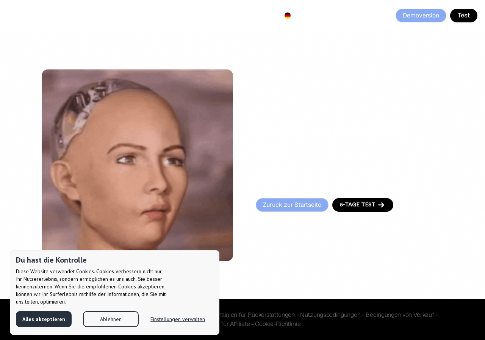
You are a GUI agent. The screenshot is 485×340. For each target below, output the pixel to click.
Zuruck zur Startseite (292, 205)
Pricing (164, 15)
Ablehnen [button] (111, 319)
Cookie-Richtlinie (277, 324)
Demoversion (421, 15)
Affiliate (195, 15)
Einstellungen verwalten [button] (177, 319)
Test (464, 15)
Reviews (229, 15)
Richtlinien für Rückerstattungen (251, 315)
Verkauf (400, 315)
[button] (287, 15)
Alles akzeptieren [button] (43, 319)
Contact (262, 15)
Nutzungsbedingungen (330, 315)
